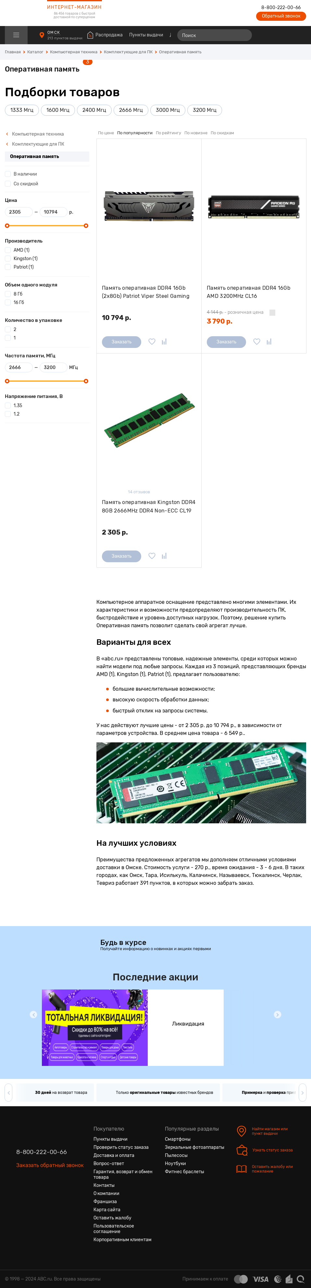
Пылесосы (176, 1155)
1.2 (16, 414)
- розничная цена (235, 312)
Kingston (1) (26, 258)
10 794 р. (116, 318)
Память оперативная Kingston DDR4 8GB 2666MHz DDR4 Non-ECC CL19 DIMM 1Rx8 (148, 506)
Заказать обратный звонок (50, 1165)
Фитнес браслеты (184, 1172)
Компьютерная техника (35, 134)
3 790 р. (219, 321)
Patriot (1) (24, 267)
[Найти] (244, 35)
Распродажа (109, 35)
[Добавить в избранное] (152, 342)
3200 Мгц (205, 110)
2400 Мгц (94, 110)
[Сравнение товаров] (264, 35)
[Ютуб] (49, 1196)
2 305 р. (115, 532)
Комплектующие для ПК (35, 144)
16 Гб (19, 302)
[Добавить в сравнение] (164, 342)
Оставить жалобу (112, 1218)
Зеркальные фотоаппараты (194, 1147)
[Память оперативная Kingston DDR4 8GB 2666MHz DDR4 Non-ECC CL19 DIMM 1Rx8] (149, 421)
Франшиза (105, 1201)
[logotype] (21, 13)
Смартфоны (178, 1139)
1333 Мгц (21, 110)
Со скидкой (26, 184)
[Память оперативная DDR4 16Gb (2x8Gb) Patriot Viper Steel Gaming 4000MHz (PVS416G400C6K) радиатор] (149, 207)
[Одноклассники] (35, 1196)
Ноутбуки (175, 1163)
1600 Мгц (57, 110)
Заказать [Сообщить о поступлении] (121, 342)
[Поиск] (214, 35)
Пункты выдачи (146, 35)
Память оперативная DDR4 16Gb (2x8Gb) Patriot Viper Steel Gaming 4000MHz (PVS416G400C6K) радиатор (146, 292)
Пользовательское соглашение (113, 1228)
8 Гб (18, 294)
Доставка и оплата (113, 1155)
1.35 (18, 405)
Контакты (104, 1185)
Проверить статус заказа (121, 1147)
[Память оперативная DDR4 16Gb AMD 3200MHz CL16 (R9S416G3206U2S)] (254, 207)
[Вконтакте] (21, 1196)
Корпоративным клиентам (122, 1239)
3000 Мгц (168, 110)
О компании (106, 1193)
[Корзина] (300, 35)
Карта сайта (106, 1210)
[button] (33, 1014)
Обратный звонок (281, 16)
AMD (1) (22, 250)
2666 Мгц (131, 110)
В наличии (25, 174)
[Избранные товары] (276, 35)
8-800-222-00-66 (281, 8)
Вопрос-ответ (108, 1163)
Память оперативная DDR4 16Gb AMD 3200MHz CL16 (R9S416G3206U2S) (249, 292)
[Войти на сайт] (287, 35)
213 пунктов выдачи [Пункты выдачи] (65, 38)
